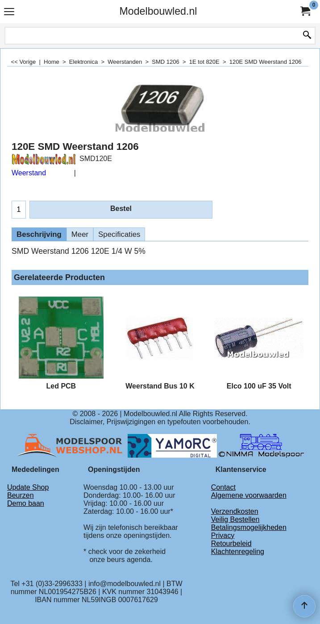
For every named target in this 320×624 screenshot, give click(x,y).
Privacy (222, 535)
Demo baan (25, 503)
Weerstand (29, 173)
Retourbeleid (231, 543)
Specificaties (119, 234)
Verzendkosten (234, 511)
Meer (79, 234)
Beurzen (20, 495)
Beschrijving (39, 234)
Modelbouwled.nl (158, 11)
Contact (223, 487)
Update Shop (28, 487)
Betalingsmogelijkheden (249, 527)
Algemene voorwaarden (249, 495)
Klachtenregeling (237, 551)
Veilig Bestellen (235, 519)
